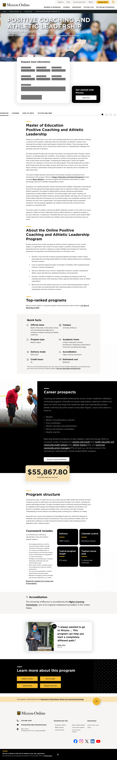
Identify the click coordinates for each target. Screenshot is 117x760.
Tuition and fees (77, 113)
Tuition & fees (27, 685)
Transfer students (59, 729)
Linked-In (93, 741)
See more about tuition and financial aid (68, 368)
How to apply (61, 113)
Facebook (76, 740)
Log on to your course (79, 2)
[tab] (36, 113)
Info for (91, 2)
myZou (89, 727)
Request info (102, 2)
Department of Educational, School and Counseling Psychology (62, 699)
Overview (36, 113)
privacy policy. (48, 756)
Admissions (76, 7)
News (68, 2)
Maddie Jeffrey (61, 645)
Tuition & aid (88, 7)
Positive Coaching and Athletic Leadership (46, 11)
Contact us (60, 2)
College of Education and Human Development (68, 177)
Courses (66, 7)
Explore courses (27, 678)
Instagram (81, 740)
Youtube (98, 740)
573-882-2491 (26, 720)
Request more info (50, 685)
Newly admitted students (78, 725)
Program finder (28, 11)
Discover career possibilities (56, 459)
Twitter (87, 740)
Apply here (86, 98)
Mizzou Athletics (38, 179)
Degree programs (14, 11)
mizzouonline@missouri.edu (34, 724)
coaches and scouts (81, 442)
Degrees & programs (52, 7)
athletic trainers (80, 445)
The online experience (105, 7)
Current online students (78, 727)
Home (4, 11)
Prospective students (60, 725)
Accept (59, 753)
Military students (59, 727)
